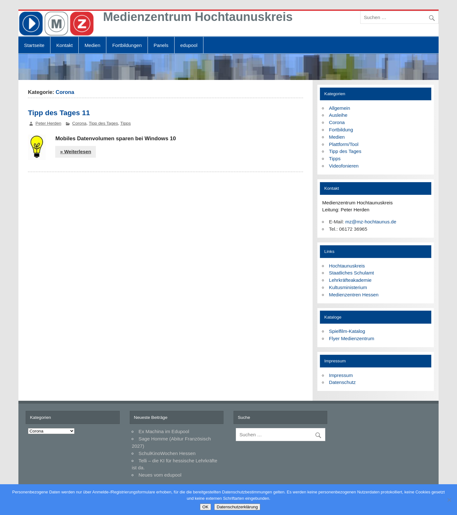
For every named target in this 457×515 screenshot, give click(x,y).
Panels (161, 45)
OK (205, 507)
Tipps (125, 123)
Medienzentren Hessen (354, 294)
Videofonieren (344, 165)
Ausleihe (338, 115)
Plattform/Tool (344, 144)
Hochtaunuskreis (347, 265)
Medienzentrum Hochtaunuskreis (198, 16)
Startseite (34, 45)
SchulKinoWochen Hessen (167, 453)
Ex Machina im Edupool (164, 431)
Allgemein (339, 108)
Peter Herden (48, 123)
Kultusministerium (348, 287)
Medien (92, 45)
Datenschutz (342, 382)
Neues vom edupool (160, 475)
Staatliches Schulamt (351, 272)
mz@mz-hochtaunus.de (370, 221)
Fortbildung (341, 129)
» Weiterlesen (75, 151)
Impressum (341, 375)
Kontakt (64, 45)
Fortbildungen (127, 45)
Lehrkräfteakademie (350, 280)
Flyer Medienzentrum (351, 338)
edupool (188, 45)
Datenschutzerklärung (237, 507)
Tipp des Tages (103, 123)
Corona (79, 123)
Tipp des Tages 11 (59, 113)
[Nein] (449, 500)
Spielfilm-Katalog (347, 331)
